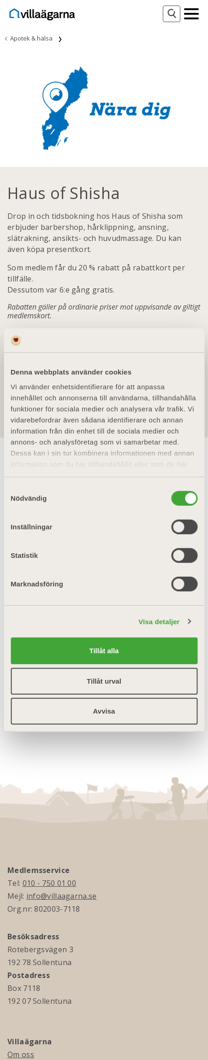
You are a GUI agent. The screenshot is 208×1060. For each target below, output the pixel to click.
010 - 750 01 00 (50, 883)
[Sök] (171, 14)
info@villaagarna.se (61, 896)
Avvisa (104, 711)
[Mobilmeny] (191, 13)
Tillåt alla (104, 651)
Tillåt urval (104, 681)
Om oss (20, 1054)
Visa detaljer (158, 621)
